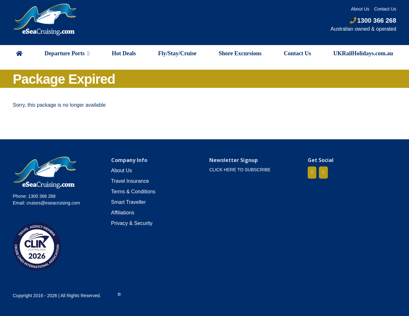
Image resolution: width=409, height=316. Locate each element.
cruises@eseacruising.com (53, 202)
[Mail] (323, 172)
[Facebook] (312, 172)
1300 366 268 (373, 20)
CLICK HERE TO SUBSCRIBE (240, 169)
